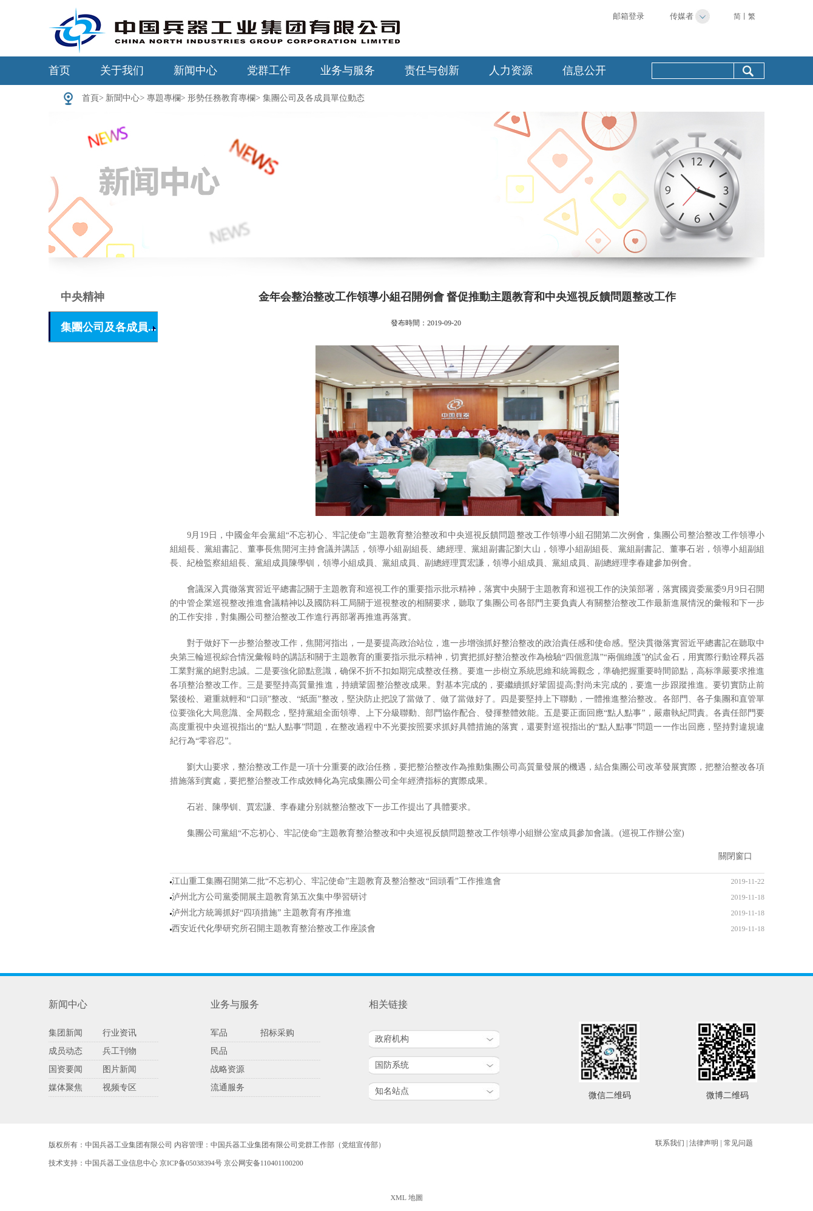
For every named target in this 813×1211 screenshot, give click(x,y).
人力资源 (511, 70)
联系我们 (669, 1143)
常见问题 (738, 1143)
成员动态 (66, 1051)
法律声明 (703, 1143)
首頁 (90, 98)
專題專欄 (164, 98)
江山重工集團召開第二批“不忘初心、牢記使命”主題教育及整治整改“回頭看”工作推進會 (336, 881)
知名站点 (392, 1091)
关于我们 (122, 70)
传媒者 (681, 16)
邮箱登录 (628, 16)
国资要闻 (66, 1069)
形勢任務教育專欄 (221, 98)
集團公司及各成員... (109, 327)
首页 (59, 70)
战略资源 (228, 1069)
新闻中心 (195, 70)
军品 (219, 1032)
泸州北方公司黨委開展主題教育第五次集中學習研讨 (269, 896)
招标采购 (277, 1032)
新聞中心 (123, 98)
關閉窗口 (735, 856)
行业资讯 (120, 1032)
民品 (219, 1051)
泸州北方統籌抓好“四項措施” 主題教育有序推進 (261, 912)
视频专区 (120, 1087)
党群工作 (269, 70)
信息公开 (584, 70)
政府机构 (392, 1038)
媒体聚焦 (66, 1087)
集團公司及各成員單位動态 (314, 98)
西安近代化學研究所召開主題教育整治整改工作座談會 (274, 928)
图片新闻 (120, 1069)
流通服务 (228, 1087)
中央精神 (82, 297)
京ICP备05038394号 (191, 1163)
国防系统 (392, 1065)
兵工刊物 (120, 1051)
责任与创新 (432, 70)
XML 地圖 (406, 1197)
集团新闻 (66, 1032)
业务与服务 (347, 70)
